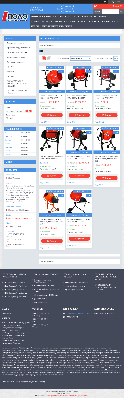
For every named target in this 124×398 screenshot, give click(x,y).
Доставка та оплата (65, 21)
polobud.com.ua (40, 298)
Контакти (94, 21)
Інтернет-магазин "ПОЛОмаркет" (42, 281)
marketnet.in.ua (40, 302)
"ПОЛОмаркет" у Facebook (15, 286)
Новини (105, 21)
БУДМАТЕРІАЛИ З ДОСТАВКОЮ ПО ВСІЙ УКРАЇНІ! (17, 83)
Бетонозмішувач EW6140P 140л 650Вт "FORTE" (106, 97)
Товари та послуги (15, 43)
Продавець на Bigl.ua (62, 393)
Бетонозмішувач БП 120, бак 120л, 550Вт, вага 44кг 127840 (51, 221)
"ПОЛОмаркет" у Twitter (14, 289)
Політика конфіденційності (78, 395)
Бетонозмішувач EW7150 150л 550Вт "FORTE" (51, 97)
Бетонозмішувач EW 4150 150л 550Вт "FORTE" (78, 220)
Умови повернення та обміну (57, 26)
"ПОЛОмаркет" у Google (14, 282)
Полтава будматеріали (94, 17)
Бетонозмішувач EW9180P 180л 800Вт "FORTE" (51, 157)
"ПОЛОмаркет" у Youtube (15, 296)
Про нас (82, 21)
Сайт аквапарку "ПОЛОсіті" (46, 295)
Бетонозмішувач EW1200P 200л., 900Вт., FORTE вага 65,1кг (106, 158)
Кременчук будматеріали (66, 17)
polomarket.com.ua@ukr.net (20, 218)
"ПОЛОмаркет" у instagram (15, 293)
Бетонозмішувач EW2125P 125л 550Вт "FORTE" (78, 97)
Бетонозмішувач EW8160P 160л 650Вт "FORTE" (78, 157)
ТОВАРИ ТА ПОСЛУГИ (41, 17)
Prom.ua (75, 391)
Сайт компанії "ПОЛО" (44, 286)
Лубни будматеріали (41, 21)
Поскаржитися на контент (57, 395)
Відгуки (35, 26)
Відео (115, 21)
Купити (53, 115)
